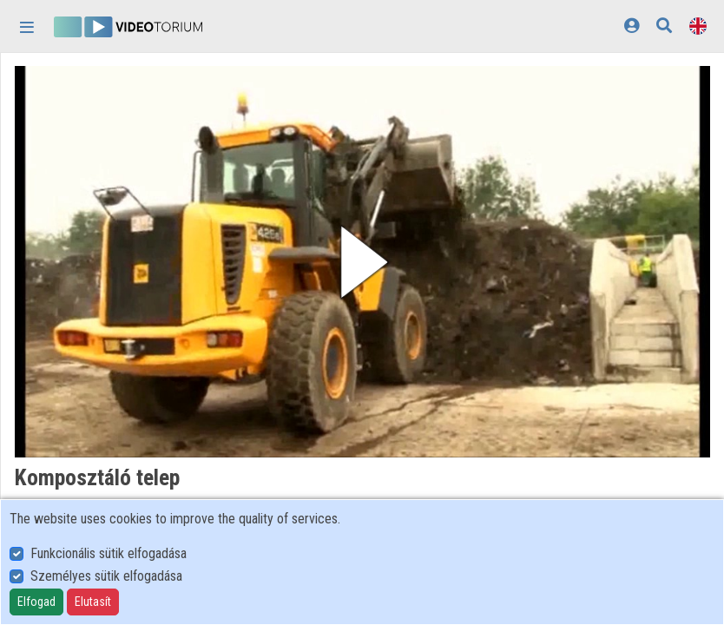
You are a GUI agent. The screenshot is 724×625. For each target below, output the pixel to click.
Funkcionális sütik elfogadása (108, 553)
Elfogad (36, 602)
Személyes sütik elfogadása (106, 576)
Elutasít (93, 602)
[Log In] (631, 25)
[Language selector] (698, 25)
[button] (362, 261)
